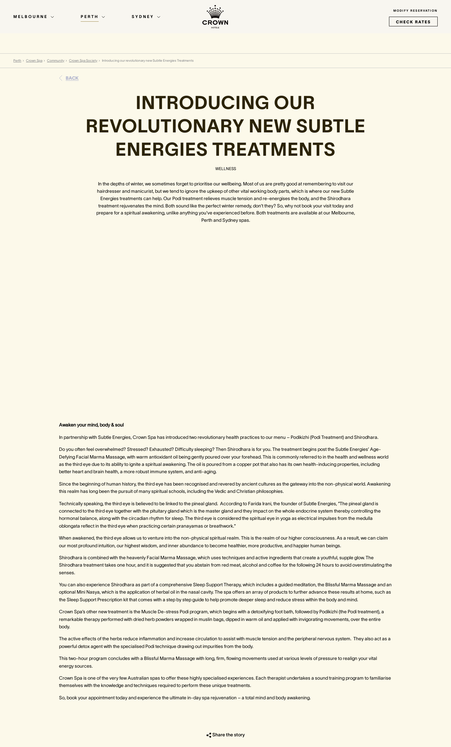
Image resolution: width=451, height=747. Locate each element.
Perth (17, 60)
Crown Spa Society (83, 60)
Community (55, 60)
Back (72, 78)
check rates (413, 22)
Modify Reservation (415, 10)
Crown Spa (34, 60)
